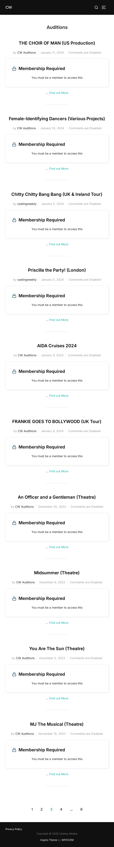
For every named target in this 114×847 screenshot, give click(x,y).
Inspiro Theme (48, 839)
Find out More (58, 93)
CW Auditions (26, 52)
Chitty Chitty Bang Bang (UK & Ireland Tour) (56, 194)
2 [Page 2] (42, 809)
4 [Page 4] (61, 809)
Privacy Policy (13, 829)
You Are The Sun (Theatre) (57, 648)
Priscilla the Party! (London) (57, 270)
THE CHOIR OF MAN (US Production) (57, 43)
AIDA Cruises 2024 (57, 345)
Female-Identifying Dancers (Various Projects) (57, 118)
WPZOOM (68, 839)
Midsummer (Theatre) (57, 572)
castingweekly (27, 204)
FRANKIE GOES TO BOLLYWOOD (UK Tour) (56, 421)
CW (8, 7)
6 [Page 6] (81, 809)
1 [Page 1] (32, 809)
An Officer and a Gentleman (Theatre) (57, 497)
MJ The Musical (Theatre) (57, 724)
